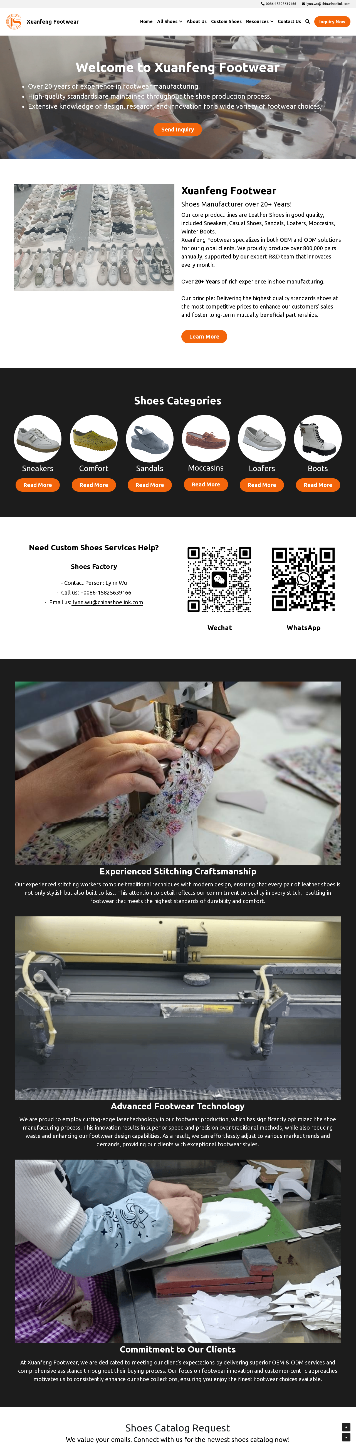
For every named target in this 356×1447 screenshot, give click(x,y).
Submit (178, 1346)
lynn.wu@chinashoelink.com (108, 591)
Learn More (187, 324)
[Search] (307, 21)
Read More (38, 475)
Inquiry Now (332, 21)
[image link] (14, 21)
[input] (178, 1158)
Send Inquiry (177, 130)
